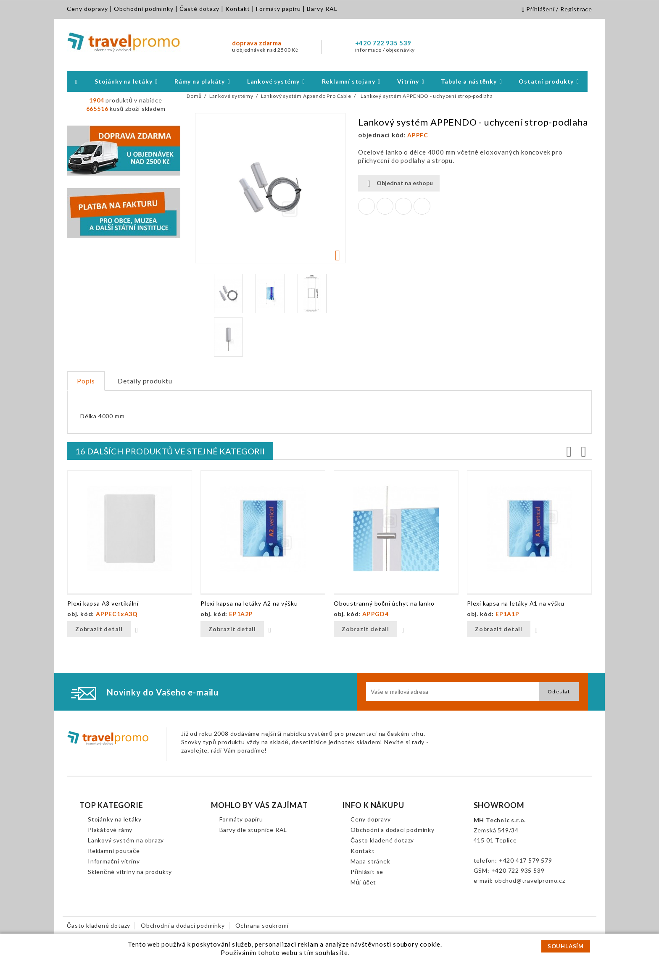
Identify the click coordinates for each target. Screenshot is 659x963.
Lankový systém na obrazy (126, 840)
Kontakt (237, 8)
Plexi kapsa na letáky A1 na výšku (515, 603)
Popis (86, 381)
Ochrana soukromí (262, 925)
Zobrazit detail (99, 628)
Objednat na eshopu (399, 183)
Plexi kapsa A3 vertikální (103, 603)
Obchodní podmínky (144, 8)
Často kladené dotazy (382, 840)
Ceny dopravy (87, 8)
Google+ (403, 206)
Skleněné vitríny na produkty (130, 871)
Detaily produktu (145, 381)
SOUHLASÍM (566, 946)
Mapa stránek (370, 861)
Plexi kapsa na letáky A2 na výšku (249, 603)
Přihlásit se (367, 871)
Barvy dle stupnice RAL (253, 829)
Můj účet (363, 882)
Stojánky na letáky (114, 819)
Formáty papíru (278, 8)
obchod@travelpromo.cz (530, 880)
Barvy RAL (322, 8)
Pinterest (422, 206)
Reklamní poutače (114, 850)
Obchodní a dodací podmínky (393, 829)
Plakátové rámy (110, 829)
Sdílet (366, 206)
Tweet (385, 206)
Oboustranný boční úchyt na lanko (384, 603)
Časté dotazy (199, 8)
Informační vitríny (114, 861)
